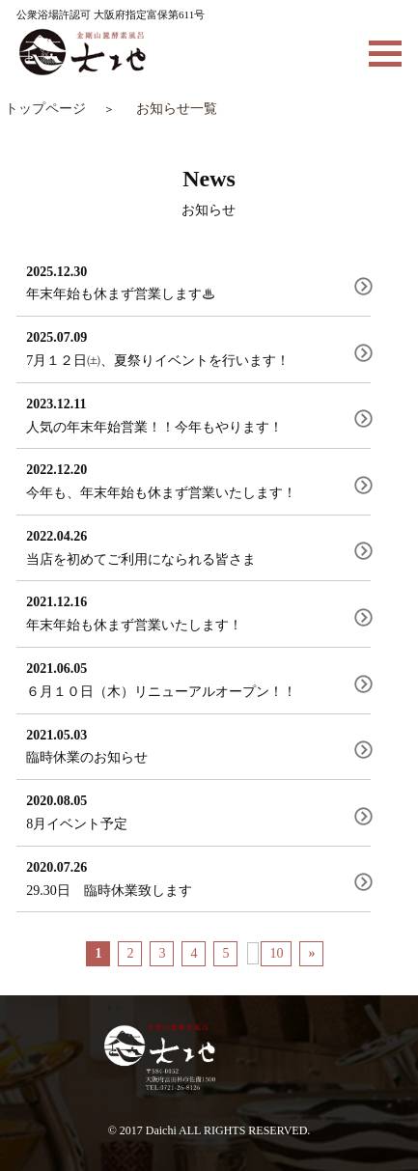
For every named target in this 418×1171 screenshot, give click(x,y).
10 (276, 953)
